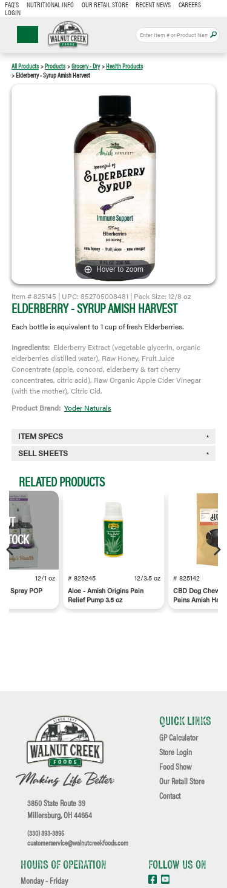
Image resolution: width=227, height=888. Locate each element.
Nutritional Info (50, 4)
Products (55, 65)
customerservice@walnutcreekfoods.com (77, 842)
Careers (190, 4)
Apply (213, 35)
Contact (169, 796)
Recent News (153, 4)
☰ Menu (27, 34)
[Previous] (11, 549)
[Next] (216, 549)
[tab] (114, 453)
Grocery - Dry (85, 65)
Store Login (175, 752)
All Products (25, 65)
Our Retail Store (105, 4)
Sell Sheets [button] (43, 453)
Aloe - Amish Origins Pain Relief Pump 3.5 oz (105, 595)
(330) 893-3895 (45, 832)
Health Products (124, 65)
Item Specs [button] (40, 436)
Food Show (175, 766)
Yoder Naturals (87, 407)
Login (13, 12)
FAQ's (12, 4)
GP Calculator (178, 737)
